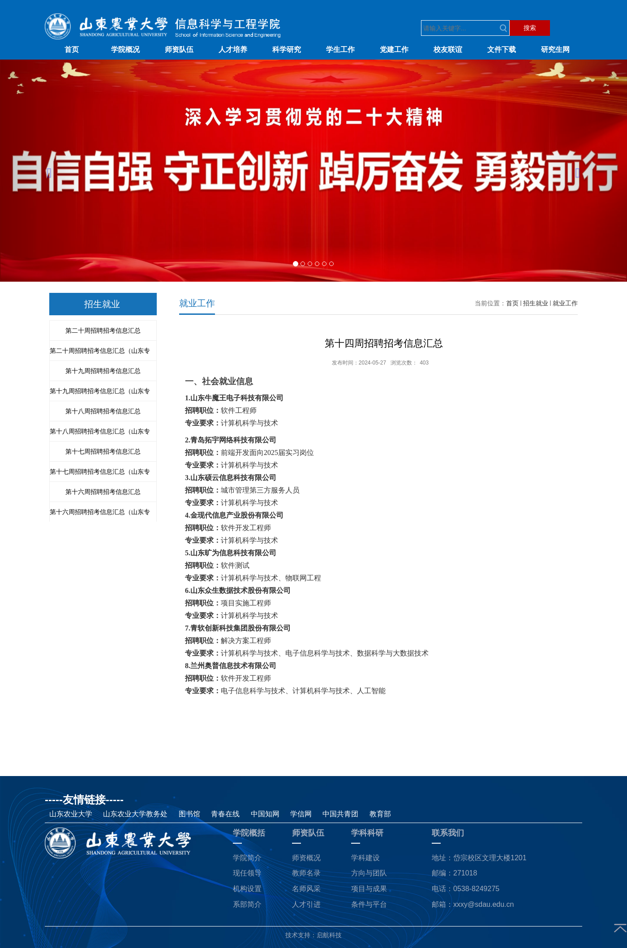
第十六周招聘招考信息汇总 (103, 491)
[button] (47, 171)
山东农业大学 (71, 814)
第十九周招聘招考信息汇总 (103, 370)
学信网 (302, 814)
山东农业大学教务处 (136, 814)
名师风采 (306, 888)
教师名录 (306, 873)
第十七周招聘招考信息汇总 (103, 451)
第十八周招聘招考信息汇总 (103, 411)
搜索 (530, 27)
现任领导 (247, 873)
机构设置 (247, 888)
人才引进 (306, 904)
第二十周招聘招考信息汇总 (103, 330)
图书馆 (190, 814)
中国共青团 (341, 814)
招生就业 (535, 303)
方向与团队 (369, 873)
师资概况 (306, 858)
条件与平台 (369, 904)
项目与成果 (369, 888)
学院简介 (247, 858)
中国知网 (265, 814)
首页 (512, 303)
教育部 (380, 814)
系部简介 (247, 904)
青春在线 (226, 814)
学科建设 (365, 858)
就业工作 (565, 303)
